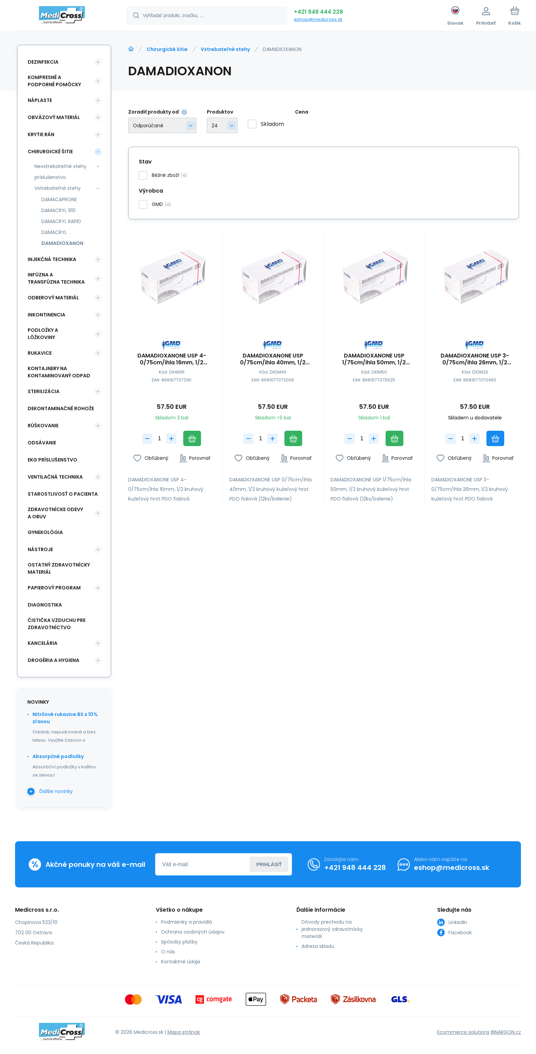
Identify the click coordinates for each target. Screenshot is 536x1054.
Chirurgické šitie (167, 49)
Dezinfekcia (43, 61)
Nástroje (40, 549)
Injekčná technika (52, 259)
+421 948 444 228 (318, 12)
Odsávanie (42, 442)
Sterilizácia (43, 391)
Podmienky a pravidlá (186, 922)
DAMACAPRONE (59, 199)
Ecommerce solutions (463, 1032)
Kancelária (42, 643)
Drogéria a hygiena (53, 660)
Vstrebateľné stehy (225, 49)
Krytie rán (41, 134)
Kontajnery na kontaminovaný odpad (59, 372)
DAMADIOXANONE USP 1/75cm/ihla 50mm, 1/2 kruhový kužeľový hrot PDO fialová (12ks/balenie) (374, 359)
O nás (168, 951)
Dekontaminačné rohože (61, 408)
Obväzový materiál (54, 117)
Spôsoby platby (179, 941)
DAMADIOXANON (62, 243)
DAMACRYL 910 (58, 210)
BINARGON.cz (506, 1032)
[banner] (62, 16)
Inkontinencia (46, 314)
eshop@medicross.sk (318, 19)
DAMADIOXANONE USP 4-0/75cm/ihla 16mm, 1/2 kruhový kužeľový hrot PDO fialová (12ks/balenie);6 (171, 359)
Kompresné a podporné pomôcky (54, 81)
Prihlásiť (269, 864)
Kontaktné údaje (180, 961)
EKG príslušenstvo (52, 459)
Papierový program (54, 587)
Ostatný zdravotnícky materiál (59, 568)
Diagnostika (45, 604)
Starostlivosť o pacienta (63, 494)
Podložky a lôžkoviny (43, 334)
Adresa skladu (318, 946)
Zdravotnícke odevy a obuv (55, 513)
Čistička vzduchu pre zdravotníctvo (56, 624)
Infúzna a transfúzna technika (56, 278)
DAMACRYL (54, 232)
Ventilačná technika (55, 476)
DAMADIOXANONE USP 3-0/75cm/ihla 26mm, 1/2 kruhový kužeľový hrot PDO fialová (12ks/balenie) (475, 359)
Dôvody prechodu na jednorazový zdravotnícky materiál (332, 929)
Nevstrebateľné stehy (60, 166)
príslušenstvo (50, 177)
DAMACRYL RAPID (61, 221)
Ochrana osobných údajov (193, 931)
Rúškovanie (43, 425)
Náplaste (40, 100)
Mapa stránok (184, 1032)
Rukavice (40, 353)
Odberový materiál (53, 297)
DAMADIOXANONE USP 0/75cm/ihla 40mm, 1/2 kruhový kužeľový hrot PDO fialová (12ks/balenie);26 (272, 359)
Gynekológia (45, 532)
